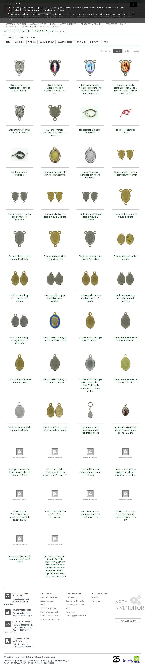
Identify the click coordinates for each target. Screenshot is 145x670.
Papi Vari (32, 42)
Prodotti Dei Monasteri (50, 615)
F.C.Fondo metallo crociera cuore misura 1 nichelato (90, 472)
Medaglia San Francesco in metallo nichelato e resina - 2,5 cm (125, 430)
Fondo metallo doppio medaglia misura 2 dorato (90, 298)
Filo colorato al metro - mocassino (90, 131)
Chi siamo (70, 597)
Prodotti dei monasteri (118, 24)
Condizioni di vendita (75, 601)
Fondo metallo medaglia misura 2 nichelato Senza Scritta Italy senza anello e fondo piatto (90, 385)
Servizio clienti (21, 621)
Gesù (8, 42)
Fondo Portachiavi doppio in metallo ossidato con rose (90, 430)
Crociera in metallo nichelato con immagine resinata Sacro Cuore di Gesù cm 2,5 (125, 89)
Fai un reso (71, 612)
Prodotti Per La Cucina (49, 619)
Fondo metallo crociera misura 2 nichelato (90, 257)
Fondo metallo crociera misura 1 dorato (125, 215)
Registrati (96, 597)
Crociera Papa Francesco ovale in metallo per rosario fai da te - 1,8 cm (19, 515)
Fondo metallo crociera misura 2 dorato (55, 257)
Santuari (94, 42)
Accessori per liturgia (17, 24)
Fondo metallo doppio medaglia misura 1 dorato (19, 298)
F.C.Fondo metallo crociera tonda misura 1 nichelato (54, 132)
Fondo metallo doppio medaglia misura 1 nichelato (55, 298)
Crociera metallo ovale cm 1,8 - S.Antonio (19, 131)
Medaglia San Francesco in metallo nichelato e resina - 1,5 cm (19, 472)
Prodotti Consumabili (49, 612)
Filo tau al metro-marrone (19, 173)
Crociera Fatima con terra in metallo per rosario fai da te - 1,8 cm (125, 515)
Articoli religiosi (39, 24)
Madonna (19, 42)
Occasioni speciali (70, 24)
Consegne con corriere (21, 639)
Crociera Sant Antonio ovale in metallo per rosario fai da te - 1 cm (126, 472)
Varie (105, 42)
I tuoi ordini (96, 601)
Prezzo (136, 51)
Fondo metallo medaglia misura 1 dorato (90, 339)
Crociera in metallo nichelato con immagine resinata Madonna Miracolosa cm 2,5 (90, 89)
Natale (54, 24)
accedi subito (128, 620)
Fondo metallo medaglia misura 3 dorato (125, 381)
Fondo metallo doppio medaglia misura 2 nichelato (125, 298)
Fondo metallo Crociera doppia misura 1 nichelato (19, 216)
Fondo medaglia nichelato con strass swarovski (90, 174)
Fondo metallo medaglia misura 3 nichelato (19, 428)
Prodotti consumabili (92, 24)
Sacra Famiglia (47, 42)
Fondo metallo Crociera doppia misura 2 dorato (54, 215)
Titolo (126, 51)
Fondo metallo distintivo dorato (125, 257)
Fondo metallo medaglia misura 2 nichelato (54, 381)
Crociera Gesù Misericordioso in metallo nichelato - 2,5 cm (55, 89)
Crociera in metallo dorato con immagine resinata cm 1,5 (90, 514)
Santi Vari (81, 42)
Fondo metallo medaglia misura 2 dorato (19, 381)
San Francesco (65, 42)
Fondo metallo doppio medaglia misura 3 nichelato (19, 340)
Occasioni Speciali (48, 608)
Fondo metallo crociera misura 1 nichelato (19, 257)
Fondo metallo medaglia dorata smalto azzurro (54, 339)
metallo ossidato (26, 37)
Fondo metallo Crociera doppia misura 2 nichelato (90, 216)
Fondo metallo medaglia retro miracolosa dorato (54, 428)
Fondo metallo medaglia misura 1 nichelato (125, 339)
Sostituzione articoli (20, 594)
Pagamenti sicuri (22, 610)
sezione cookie (56, 10)
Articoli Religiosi (47, 601)
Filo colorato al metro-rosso (125, 131)
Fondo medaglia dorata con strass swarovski (55, 173)
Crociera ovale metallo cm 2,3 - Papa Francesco (55, 514)
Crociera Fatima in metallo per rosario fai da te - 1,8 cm (19, 87)
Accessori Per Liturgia (49, 597)
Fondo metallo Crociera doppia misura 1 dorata (125, 173)
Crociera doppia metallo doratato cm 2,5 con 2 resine (19, 559)
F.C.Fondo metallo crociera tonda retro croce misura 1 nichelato (55, 472)
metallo (9, 37)
